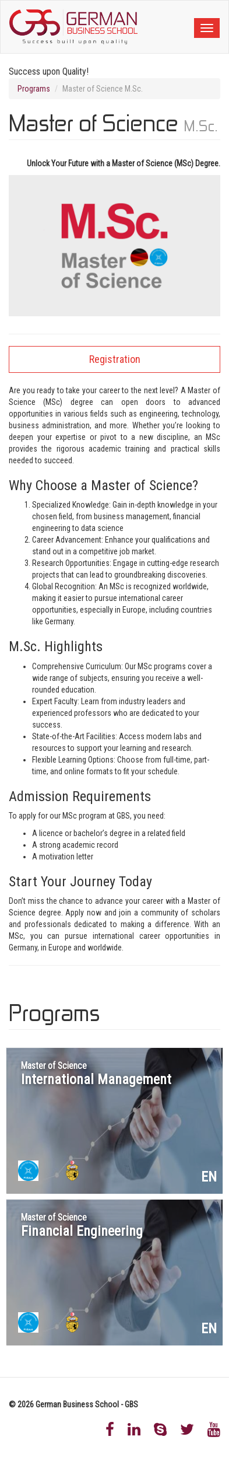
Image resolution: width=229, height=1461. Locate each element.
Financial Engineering (82, 1225)
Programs (33, 88)
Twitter (187, 1429)
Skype (160, 1429)
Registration (114, 359)
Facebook (109, 1429)
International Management (96, 1074)
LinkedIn (134, 1429)
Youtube (213, 1429)
